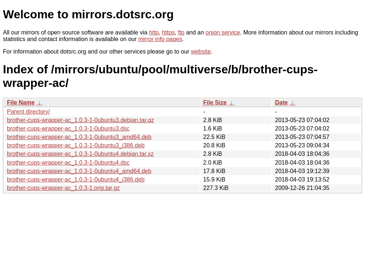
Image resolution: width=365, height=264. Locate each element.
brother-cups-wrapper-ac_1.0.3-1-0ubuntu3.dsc (68, 128)
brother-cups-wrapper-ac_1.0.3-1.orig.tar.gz (63, 188)
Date (281, 102)
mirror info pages (160, 39)
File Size (215, 102)
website (201, 51)
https (168, 32)
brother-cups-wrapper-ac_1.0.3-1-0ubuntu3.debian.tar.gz (80, 120)
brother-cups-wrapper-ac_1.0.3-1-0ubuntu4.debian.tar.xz (80, 154)
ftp (181, 32)
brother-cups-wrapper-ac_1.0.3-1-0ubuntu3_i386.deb (75, 145)
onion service (223, 32)
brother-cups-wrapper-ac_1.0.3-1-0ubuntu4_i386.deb (75, 179)
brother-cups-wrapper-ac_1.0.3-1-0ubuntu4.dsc (68, 163)
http (154, 32)
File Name (21, 102)
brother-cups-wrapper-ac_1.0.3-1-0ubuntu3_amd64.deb (79, 137)
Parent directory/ (28, 112)
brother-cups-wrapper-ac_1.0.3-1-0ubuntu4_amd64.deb (79, 171)
